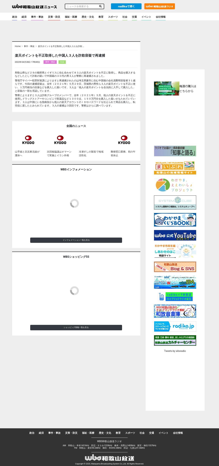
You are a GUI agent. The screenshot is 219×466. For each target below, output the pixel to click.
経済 (24, 16)
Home (18, 46)
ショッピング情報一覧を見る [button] (76, 327)
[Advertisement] (175, 120)
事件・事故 (37, 16)
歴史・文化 (88, 16)
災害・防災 (54, 16)
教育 (101, 16)
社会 (124, 16)
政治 (14, 16)
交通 (134, 16)
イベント (146, 16)
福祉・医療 (71, 16)
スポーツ (113, 16)
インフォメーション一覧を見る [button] (76, 240)
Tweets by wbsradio (175, 351)
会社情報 (161, 16)
